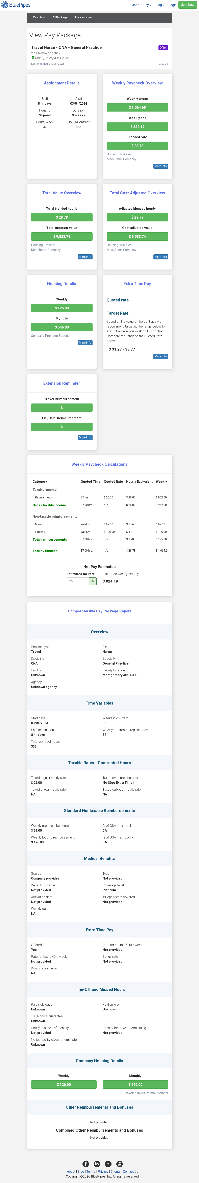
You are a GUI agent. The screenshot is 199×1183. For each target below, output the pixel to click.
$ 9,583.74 (61, 236)
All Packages (60, 17)
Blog (81, 1172)
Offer (163, 47)
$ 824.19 (137, 126)
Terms (90, 1172)
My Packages (83, 17)
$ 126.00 (62, 308)
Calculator (39, 17)
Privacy (103, 1172)
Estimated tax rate (81, 574)
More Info (161, 166)
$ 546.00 (62, 327)
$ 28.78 (137, 146)
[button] (147, 5)
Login (172, 5)
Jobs (135, 5)
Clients (116, 1172)
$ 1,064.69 (137, 107)
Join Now (187, 5)
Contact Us (130, 1172)
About (71, 1172)
